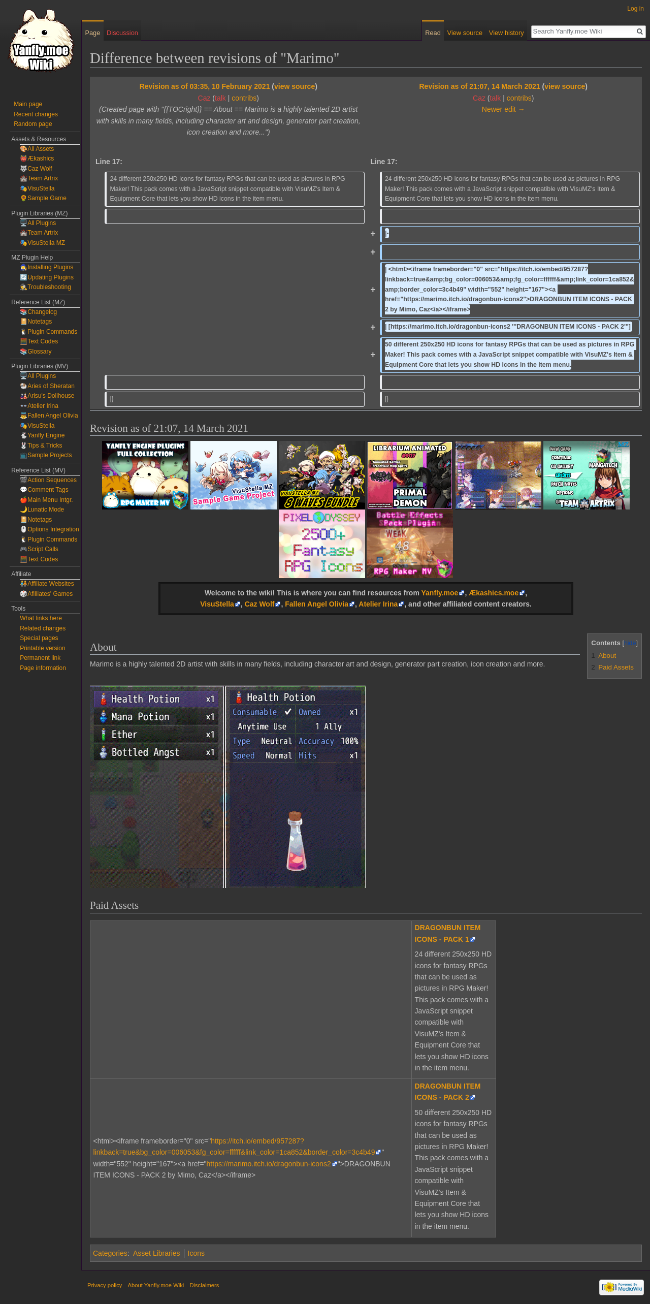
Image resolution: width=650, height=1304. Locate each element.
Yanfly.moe (439, 593)
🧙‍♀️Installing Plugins (46, 267)
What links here (41, 618)
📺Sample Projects (46, 455)
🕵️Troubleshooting (45, 287)
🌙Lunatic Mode (42, 509)
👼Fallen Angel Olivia (49, 415)
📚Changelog (38, 311)
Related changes (43, 628)
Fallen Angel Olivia (316, 604)
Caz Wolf (260, 604)
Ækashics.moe (493, 593)
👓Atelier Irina (39, 405)
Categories (110, 1253)
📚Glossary (35, 351)
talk (220, 98)
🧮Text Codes (39, 341)
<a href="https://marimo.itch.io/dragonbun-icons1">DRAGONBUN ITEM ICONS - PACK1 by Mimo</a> (233, 998)
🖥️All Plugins (38, 223)
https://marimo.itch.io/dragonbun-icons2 (269, 1164)
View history (506, 33)
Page (92, 33)
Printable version (42, 648)
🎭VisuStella (37, 188)
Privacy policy (104, 1285)
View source (464, 33)
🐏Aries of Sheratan (47, 386)
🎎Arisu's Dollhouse (47, 395)
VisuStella (217, 604)
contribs (244, 98)
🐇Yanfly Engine (42, 435)
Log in (635, 8)
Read (433, 33)
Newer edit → (503, 109)
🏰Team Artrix (39, 178)
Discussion (122, 33)
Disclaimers (204, 1285)
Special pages (39, 638)
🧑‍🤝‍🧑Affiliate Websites (47, 583)
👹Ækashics (37, 158)
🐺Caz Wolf (36, 168)
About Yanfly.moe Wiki (156, 1285)
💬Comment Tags (44, 489)
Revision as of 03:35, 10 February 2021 (205, 86)
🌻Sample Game (43, 198)
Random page (33, 124)
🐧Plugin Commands (48, 331)
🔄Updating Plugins (47, 277)
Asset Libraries (156, 1253)
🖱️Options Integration (49, 529)
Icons (196, 1253)
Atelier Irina (378, 604)
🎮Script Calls (39, 549)
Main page (28, 104)
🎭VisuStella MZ (42, 242)
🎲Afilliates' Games (46, 593)
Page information (43, 668)
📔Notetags (36, 321)
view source (294, 86)
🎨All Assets (37, 148)
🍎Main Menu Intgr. (46, 499)
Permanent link (40, 657)
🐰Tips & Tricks (41, 445)
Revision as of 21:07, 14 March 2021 (479, 86)
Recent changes (36, 114)
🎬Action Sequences (48, 480)
